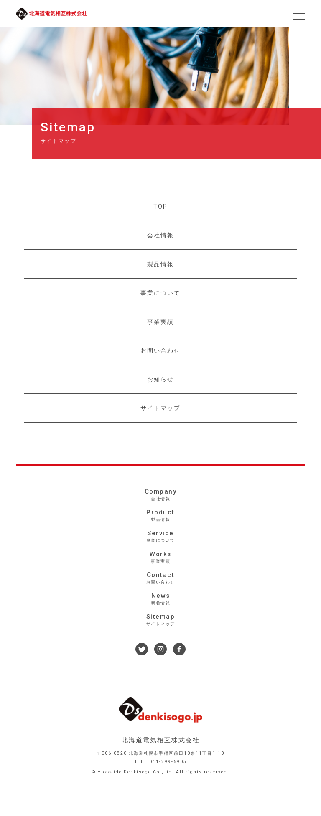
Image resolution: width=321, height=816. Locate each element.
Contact (160, 578)
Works (160, 557)
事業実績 (160, 321)
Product (160, 515)
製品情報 (160, 264)
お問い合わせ (160, 350)
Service (160, 536)
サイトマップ (160, 408)
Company (160, 495)
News (160, 599)
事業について (160, 293)
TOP (160, 206)
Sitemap (160, 620)
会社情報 (160, 235)
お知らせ (160, 379)
